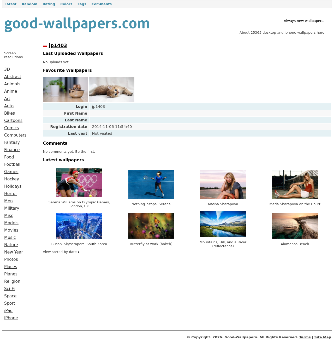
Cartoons (13, 120)
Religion (12, 281)
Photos (11, 259)
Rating (49, 4)
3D (7, 69)
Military (11, 208)
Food (9, 157)
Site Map (322, 337)
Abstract (12, 76)
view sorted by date (61, 252)
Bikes (9, 113)
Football (12, 164)
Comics (11, 128)
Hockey (11, 179)
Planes (10, 274)
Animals (12, 84)
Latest (10, 4)
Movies (11, 230)
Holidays (13, 186)
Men (8, 201)
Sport (9, 303)
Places (10, 266)
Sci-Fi (9, 288)
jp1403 (58, 45)
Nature (11, 245)
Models (11, 223)
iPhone (11, 318)
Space (10, 296)
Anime (10, 91)
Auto (9, 106)
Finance (12, 150)
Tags (81, 4)
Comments (102, 4)
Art (7, 98)
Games (11, 171)
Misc (8, 215)
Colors (66, 4)
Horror (10, 193)
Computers (15, 135)
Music (10, 237)
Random (29, 4)
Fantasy (12, 142)
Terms (305, 337)
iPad (8, 310)
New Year (13, 252)
